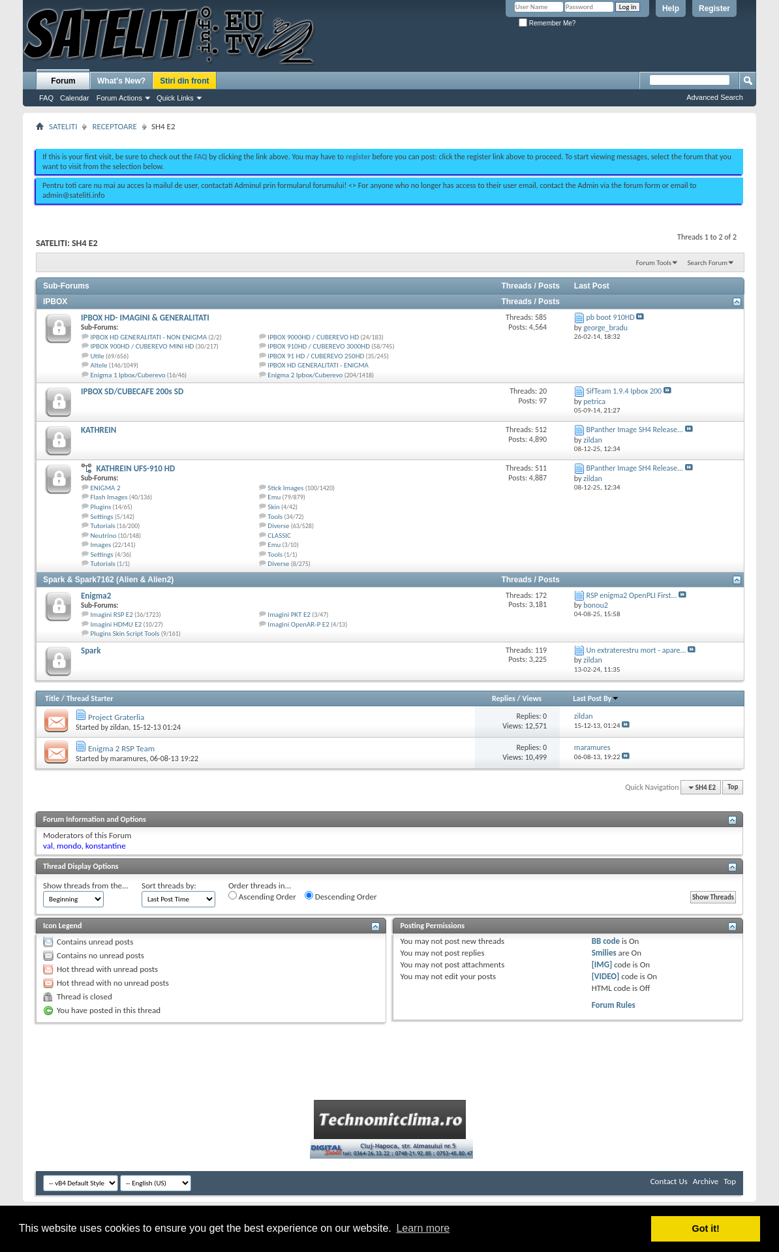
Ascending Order (262, 896)
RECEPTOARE (114, 126)
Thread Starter (90, 698)
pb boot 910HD (611, 317)
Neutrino (104, 535)
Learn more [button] (423, 1228)
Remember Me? (547, 23)
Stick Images (285, 488)
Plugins (101, 507)
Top (732, 787)
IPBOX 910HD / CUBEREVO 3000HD (318, 346)
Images (101, 544)
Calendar (74, 98)
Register (714, 8)
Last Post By (596, 698)
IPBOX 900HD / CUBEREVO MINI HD (142, 346)
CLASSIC (279, 535)
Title (52, 698)
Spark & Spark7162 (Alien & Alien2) (108, 579)
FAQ (46, 98)
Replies (503, 698)
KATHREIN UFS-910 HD (135, 468)
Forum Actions (119, 98)
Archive (705, 1181)
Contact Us (669, 1181)
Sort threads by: (169, 885)
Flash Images (109, 497)
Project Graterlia (116, 717)
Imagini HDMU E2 (116, 624)
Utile (97, 356)
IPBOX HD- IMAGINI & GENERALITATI (145, 317)
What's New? (121, 81)
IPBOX (55, 301)
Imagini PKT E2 (289, 614)
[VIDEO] (606, 976)
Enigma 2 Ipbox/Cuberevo (305, 375)
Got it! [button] (706, 1228)
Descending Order (341, 896)
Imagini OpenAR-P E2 (298, 624)
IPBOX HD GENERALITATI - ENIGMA (318, 365)
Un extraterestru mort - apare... (636, 650)
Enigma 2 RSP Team (121, 748)
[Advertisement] (389, 135)
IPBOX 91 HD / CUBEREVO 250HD (315, 356)
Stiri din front (184, 81)
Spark (90, 650)
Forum (63, 81)
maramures (128, 758)
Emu (274, 497)
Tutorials (103, 526)
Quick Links (175, 98)
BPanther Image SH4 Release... (635, 429)
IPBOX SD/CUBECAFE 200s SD (132, 391)
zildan (119, 727)
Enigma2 (96, 596)
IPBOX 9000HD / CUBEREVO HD (313, 337)
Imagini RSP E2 (112, 614)
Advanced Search (714, 97)
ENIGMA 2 (106, 488)
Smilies (604, 953)
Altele (99, 365)
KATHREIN (98, 430)
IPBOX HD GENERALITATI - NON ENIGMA (149, 337)
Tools (275, 516)
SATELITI (63, 126)
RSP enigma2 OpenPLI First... (632, 595)
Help (670, 8)
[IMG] (602, 964)
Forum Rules (613, 1005)
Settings (102, 516)
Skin (273, 507)
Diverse (278, 526)
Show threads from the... (86, 885)
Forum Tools (653, 262)
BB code (606, 941)
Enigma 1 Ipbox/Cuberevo (128, 375)
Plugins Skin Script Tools (125, 633)
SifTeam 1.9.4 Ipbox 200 (624, 391)
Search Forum (708, 262)
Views (532, 698)
